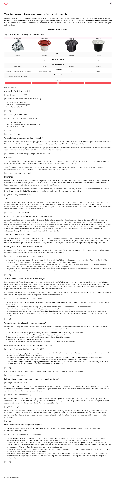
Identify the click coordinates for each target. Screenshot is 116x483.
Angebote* (58, 80)
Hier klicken (64, 30)
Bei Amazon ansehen (18, 83)
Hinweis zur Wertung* (10, 87)
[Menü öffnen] (111, 3)
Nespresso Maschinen (32, 18)
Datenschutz (17, 478)
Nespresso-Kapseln (45, 181)
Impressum (8, 478)
